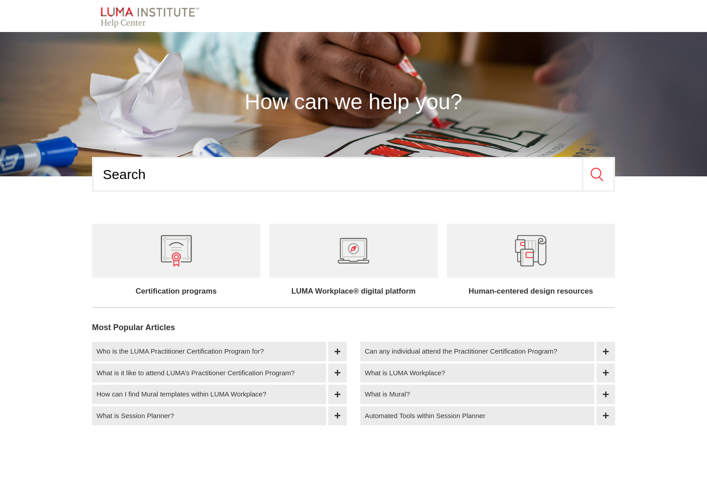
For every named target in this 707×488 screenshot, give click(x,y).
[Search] (338, 174)
